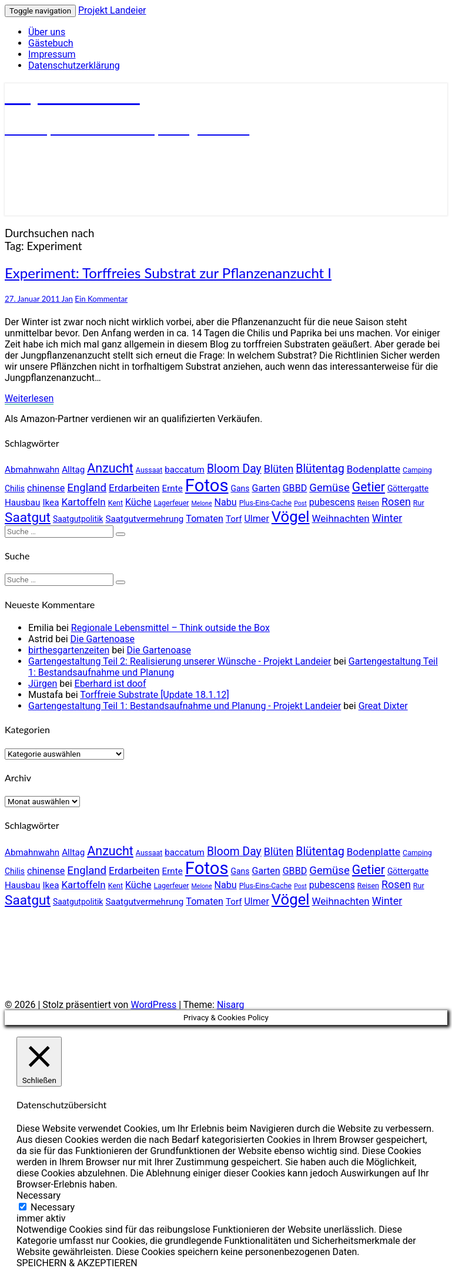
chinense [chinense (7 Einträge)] (46, 488)
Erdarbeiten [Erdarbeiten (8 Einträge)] (134, 488)
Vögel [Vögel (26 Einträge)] (291, 516)
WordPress (153, 1004)
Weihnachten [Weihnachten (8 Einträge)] (341, 518)
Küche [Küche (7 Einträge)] (138, 502)
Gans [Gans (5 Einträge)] (240, 488)
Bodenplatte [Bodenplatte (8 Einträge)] (373, 469)
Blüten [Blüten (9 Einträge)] (279, 469)
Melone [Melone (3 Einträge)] (201, 503)
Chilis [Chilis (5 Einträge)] (15, 488)
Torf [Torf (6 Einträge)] (234, 519)
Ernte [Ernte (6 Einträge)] (172, 488)
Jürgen (42, 683)
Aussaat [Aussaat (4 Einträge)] (149, 470)
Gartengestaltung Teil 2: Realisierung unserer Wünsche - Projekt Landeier (180, 661)
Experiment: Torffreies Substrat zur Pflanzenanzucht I (168, 272)
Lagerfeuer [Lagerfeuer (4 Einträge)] (171, 502)
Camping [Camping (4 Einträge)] (417, 470)
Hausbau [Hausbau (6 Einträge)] (22, 502)
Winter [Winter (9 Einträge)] (387, 518)
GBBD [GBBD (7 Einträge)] (295, 488)
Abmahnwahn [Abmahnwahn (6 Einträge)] (32, 469)
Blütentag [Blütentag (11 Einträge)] (320, 468)
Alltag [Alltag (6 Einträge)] (73, 469)
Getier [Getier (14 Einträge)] (368, 487)
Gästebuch (50, 43)
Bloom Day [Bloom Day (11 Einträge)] (234, 468)
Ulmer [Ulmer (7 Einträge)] (256, 518)
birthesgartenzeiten (68, 650)
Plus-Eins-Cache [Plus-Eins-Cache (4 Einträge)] (265, 502)
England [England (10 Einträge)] (86, 487)
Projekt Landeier (112, 10)
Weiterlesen (29, 398)
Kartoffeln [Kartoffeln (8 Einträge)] (83, 502)
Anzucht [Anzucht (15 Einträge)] (110, 468)
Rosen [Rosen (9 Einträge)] (396, 501)
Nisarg (231, 1004)
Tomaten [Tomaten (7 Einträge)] (204, 518)
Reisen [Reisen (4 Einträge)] (368, 502)
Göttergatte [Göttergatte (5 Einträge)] (407, 488)
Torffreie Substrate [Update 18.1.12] (154, 694)
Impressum (52, 54)
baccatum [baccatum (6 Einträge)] (185, 469)
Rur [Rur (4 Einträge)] (418, 502)
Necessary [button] (38, 1195)
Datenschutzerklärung (74, 65)
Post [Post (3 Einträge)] (300, 503)
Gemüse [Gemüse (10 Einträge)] (329, 487)
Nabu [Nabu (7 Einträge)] (226, 502)
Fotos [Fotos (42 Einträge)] (207, 485)
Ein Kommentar (101, 298)
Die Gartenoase (103, 639)
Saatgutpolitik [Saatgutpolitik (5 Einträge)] (78, 519)
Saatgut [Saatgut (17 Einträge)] (28, 517)
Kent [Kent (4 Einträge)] (115, 502)
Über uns (46, 32)
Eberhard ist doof (110, 683)
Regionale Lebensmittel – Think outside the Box (170, 627)
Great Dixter (383, 705)
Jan (67, 298)
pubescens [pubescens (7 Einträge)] (332, 502)
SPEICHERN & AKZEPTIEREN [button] (77, 1263)
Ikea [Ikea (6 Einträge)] (50, 502)
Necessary (53, 1207)
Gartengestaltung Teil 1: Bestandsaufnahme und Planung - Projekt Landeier (184, 705)
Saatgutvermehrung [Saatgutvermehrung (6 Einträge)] (144, 519)
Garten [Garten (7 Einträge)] (266, 488)
